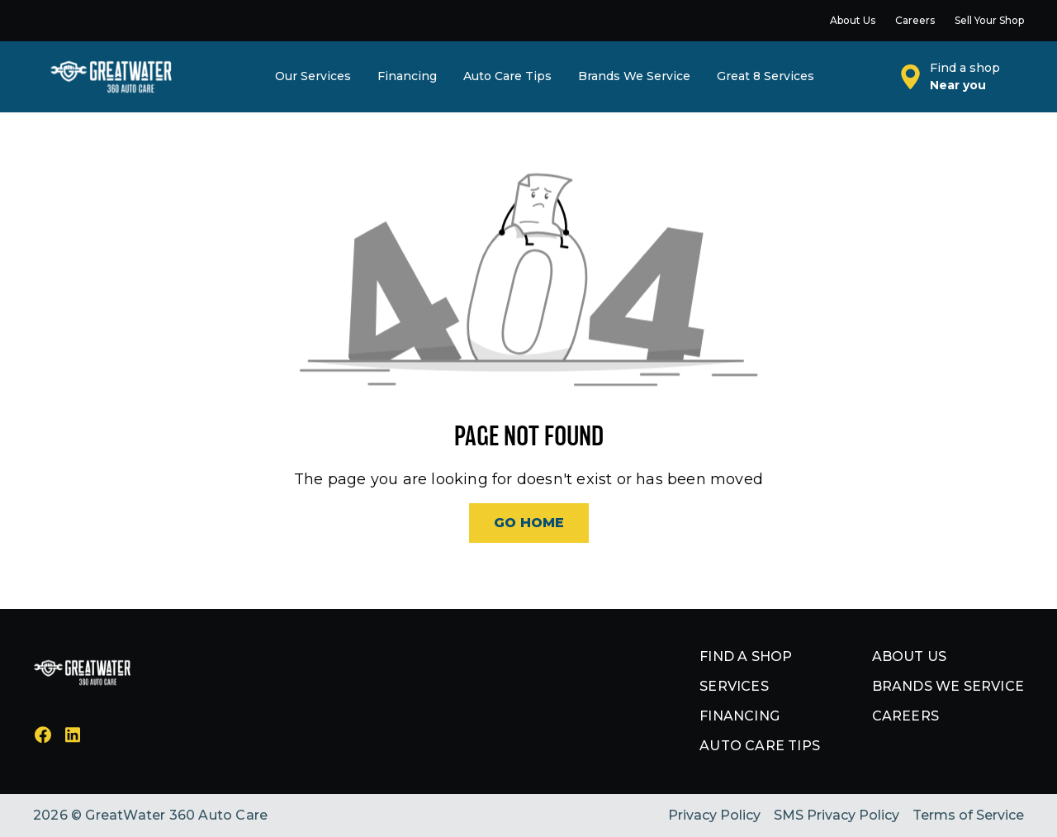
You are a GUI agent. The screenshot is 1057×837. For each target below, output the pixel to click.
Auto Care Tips (759, 746)
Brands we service (948, 686)
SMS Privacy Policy (836, 815)
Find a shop (745, 656)
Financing (739, 716)
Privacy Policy (714, 815)
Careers (905, 716)
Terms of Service (968, 815)
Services (734, 686)
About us (909, 656)
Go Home (529, 522)
